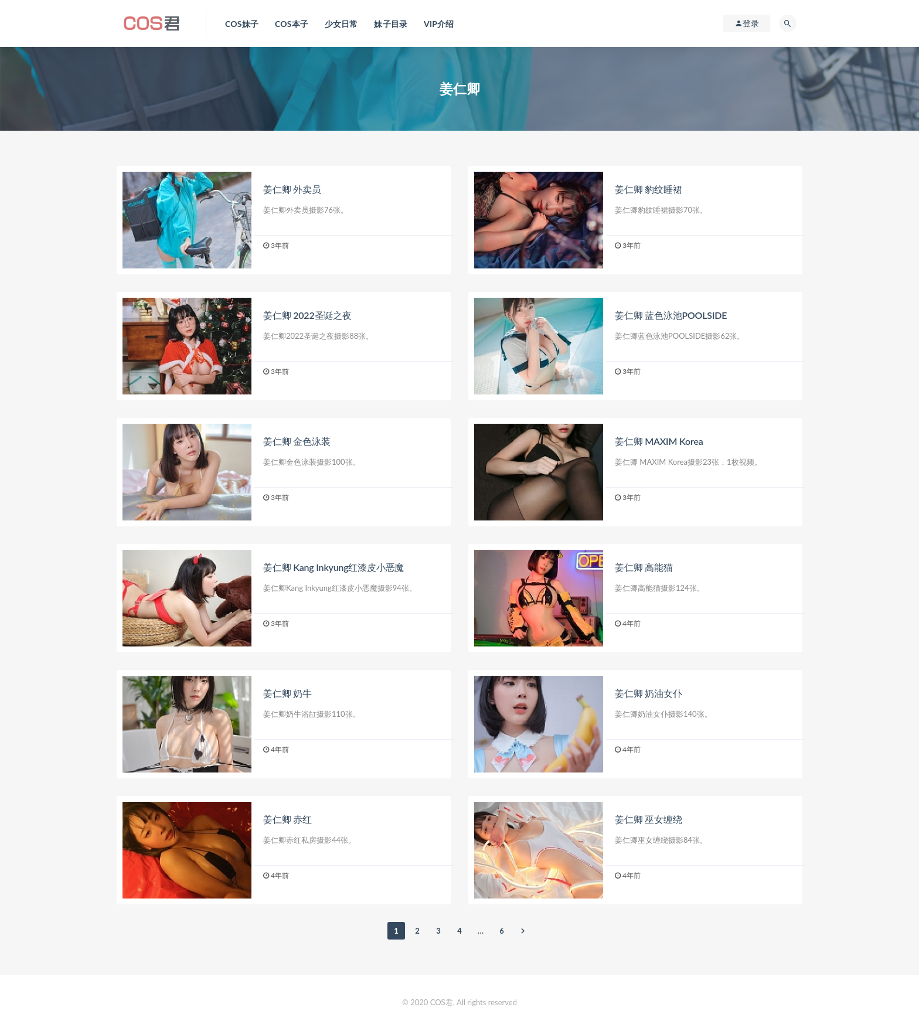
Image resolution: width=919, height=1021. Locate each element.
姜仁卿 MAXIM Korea (659, 441)
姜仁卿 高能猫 (644, 567)
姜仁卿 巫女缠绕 (648, 819)
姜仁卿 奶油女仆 (648, 693)
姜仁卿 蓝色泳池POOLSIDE (671, 315)
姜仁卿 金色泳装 (296, 441)
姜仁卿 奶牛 (287, 693)
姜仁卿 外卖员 (292, 189)
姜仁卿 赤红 (287, 819)
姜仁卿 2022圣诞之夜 (307, 315)
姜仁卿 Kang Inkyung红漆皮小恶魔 (333, 567)
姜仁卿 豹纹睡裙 (648, 189)
